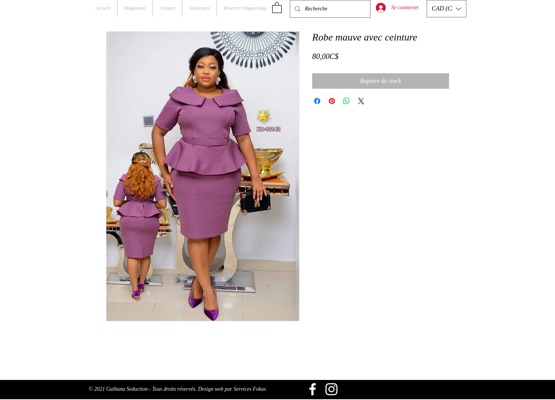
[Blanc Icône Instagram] (331, 389)
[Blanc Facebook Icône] (312, 389)
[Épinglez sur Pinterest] (331, 101)
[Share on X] (361, 101)
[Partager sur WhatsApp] (346, 101)
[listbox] (446, 8)
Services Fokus (250, 389)
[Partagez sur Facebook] (317, 101)
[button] (277, 7)
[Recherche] (329, 8)
